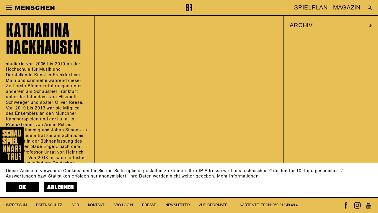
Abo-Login (123, 205)
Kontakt (96, 205)
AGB (75, 205)
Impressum (16, 205)
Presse (149, 205)
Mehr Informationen (238, 176)
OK (22, 187)
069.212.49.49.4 (285, 205)
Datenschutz (49, 205)
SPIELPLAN (311, 7)
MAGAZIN (347, 7)
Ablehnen (60, 187)
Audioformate (213, 205)
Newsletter (177, 205)
